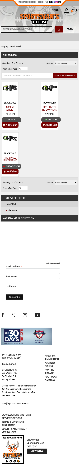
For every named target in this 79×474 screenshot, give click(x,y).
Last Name (11, 286)
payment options (12, 418)
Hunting (49, 370)
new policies (9, 432)
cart (72, 11)
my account (66, 10)
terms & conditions (13, 422)
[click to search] (59, 29)
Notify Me (10, 171)
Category (4, 46)
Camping (50, 380)
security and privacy (14, 429)
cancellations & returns (16, 415)
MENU (70, 29)
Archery (50, 363)
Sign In (55, 10)
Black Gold (15, 46)
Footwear (51, 377)
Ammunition (52, 359)
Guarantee (8, 425)
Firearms (50, 355)
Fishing (49, 366)
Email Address (14, 266)
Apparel (50, 373)
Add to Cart (10, 125)
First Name (11, 276)
